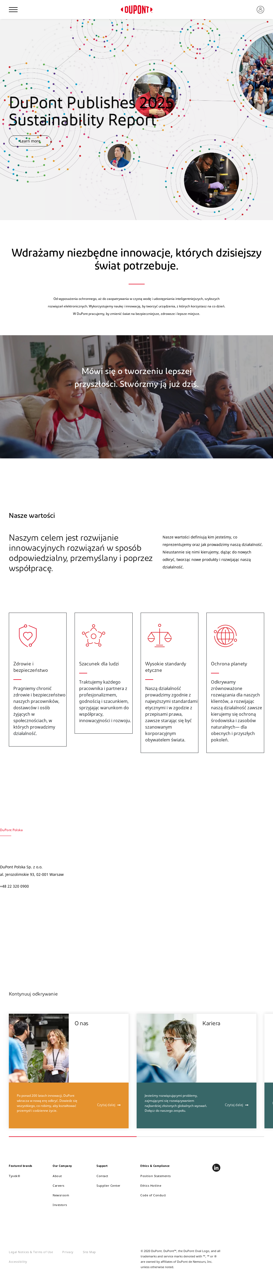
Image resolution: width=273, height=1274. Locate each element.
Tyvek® (14, 1176)
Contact (102, 1176)
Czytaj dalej (106, 1105)
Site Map (89, 1252)
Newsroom (61, 1195)
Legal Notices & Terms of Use (31, 1252)
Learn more (30, 141)
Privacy (68, 1252)
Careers (58, 1185)
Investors (60, 1205)
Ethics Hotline (150, 1185)
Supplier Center (109, 1185)
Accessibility (18, 1262)
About (57, 1176)
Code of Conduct (153, 1195)
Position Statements (155, 1176)
